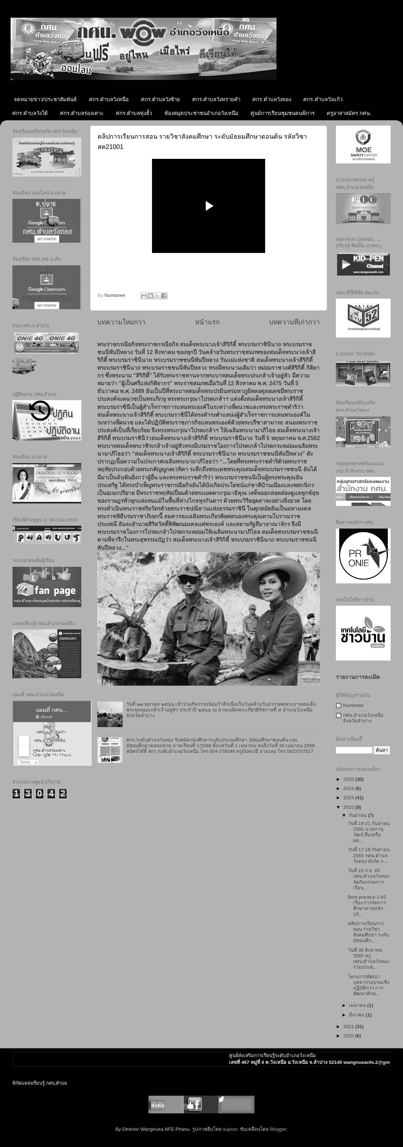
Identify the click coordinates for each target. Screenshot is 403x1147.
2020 (349, 1035)
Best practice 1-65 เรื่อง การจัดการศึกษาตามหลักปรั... (367, 905)
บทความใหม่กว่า (121, 322)
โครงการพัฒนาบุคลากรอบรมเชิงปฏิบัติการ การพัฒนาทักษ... (369, 985)
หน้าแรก (207, 322)
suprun (230, 1129)
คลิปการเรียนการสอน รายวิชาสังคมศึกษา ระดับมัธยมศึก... (369, 932)
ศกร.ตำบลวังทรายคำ (216, 99)
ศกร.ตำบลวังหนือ (109, 99)
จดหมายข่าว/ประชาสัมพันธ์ (45, 99)
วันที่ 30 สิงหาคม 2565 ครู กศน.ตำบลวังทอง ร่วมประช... (369, 958)
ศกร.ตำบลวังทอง (271, 99)
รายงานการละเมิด (358, 677)
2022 (349, 807)
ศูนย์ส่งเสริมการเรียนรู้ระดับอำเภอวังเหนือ (281, 1055)
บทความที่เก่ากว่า (294, 322)
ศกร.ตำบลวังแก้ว (322, 99)
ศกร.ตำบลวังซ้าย (160, 99)
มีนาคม (357, 1015)
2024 (349, 788)
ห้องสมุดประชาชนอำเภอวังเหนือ (201, 113)
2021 (349, 1026)
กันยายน (358, 815)
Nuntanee (353, 705)
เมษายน (358, 1005)
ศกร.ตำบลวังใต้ (30, 113)
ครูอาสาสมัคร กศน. (349, 113)
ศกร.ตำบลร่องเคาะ (82, 113)
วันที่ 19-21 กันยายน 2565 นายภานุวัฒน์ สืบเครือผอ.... (369, 832)
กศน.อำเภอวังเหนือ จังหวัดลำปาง (363, 718)
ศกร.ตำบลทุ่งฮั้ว (134, 113)
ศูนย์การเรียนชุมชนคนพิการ (283, 113)
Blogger (278, 1129)
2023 (349, 797)
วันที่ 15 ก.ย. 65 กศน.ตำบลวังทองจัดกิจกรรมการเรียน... (369, 879)
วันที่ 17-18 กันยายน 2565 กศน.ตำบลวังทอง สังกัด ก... (369, 855)
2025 (349, 779)
